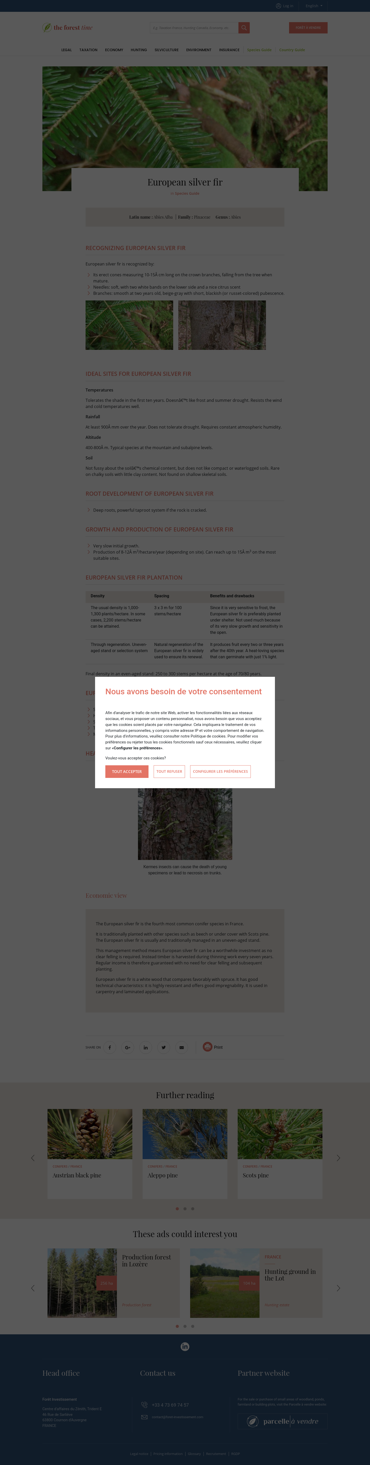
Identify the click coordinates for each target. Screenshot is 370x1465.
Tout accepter (127, 771)
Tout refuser (169, 771)
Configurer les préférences (220, 771)
